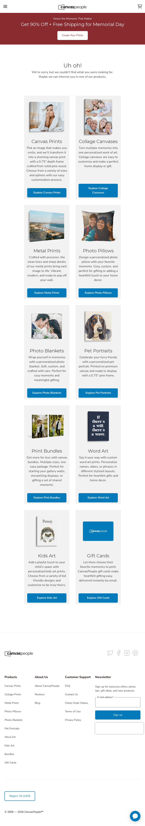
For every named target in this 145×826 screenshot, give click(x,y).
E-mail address (105, 697)
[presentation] (119, 728)
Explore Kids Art (47, 598)
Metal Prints (12, 703)
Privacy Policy (73, 720)
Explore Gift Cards (98, 598)
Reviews (40, 694)
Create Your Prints (72, 35)
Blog (37, 703)
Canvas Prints (13, 686)
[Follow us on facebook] (119, 653)
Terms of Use (73, 711)
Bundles (9, 754)
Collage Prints (13, 694)
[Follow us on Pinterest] (135, 653)
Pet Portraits (12, 728)
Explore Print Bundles (47, 497)
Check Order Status (76, 703)
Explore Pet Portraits (98, 393)
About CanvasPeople (47, 686)
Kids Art (9, 745)
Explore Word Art (98, 497)
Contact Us (71, 694)
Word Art (10, 737)
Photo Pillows (13, 711)
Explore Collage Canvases (98, 190)
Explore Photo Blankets (46, 393)
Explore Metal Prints (46, 293)
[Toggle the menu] (5, 6)
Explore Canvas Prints (46, 192)
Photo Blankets (14, 720)
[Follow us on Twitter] (110, 653)
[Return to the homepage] (72, 6)
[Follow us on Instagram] (127, 653)
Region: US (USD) (19, 796)
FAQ (67, 686)
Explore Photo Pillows (98, 293)
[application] (135, 816)
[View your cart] (139, 6)
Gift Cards (10, 762)
